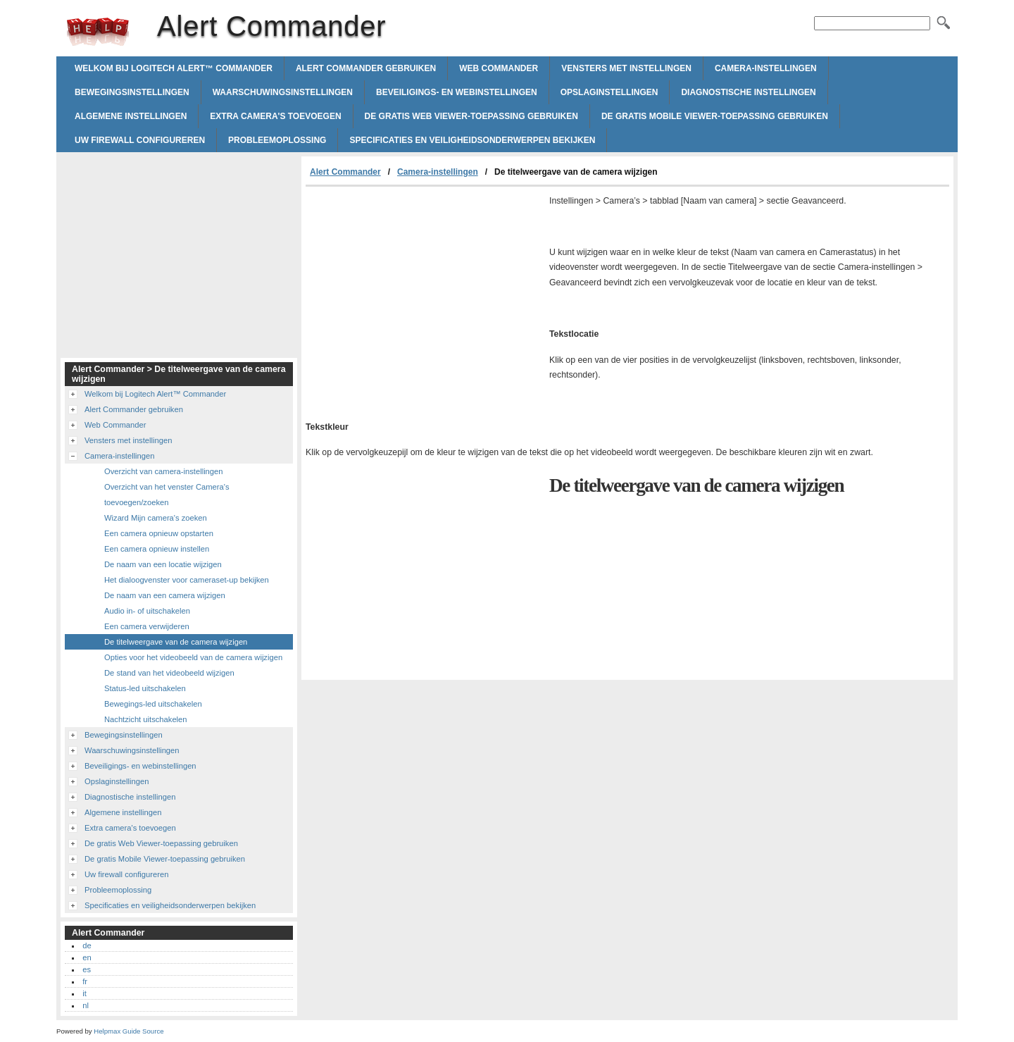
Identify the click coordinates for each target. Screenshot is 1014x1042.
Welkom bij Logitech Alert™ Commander (174, 68)
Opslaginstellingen (609, 92)
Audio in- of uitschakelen (147, 611)
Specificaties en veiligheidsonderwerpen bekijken (472, 140)
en (86, 957)
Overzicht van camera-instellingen (163, 471)
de (86, 945)
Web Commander (498, 68)
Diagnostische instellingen (748, 92)
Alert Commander (98, 32)
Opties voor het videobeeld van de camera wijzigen (193, 657)
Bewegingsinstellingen (132, 92)
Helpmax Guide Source (128, 1031)
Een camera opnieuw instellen (156, 549)
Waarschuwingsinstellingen (283, 92)
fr (84, 981)
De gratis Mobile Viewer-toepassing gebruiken (714, 116)
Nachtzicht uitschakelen (145, 719)
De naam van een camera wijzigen (164, 595)
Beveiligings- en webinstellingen (456, 92)
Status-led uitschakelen (145, 688)
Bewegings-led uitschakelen (153, 704)
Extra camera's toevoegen (275, 116)
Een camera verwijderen (146, 626)
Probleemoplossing (277, 140)
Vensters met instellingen (626, 68)
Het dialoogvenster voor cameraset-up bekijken (186, 580)
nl (85, 1005)
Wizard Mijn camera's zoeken (155, 518)
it (84, 993)
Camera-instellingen (766, 68)
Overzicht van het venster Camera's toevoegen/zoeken (166, 495)
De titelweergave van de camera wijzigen (175, 642)
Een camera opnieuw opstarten (158, 533)
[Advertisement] (424, 292)
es (86, 969)
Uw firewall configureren (140, 140)
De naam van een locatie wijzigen (163, 564)
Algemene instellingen (131, 116)
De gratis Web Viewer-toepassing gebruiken (471, 116)
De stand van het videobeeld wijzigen (169, 673)
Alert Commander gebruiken (366, 68)
